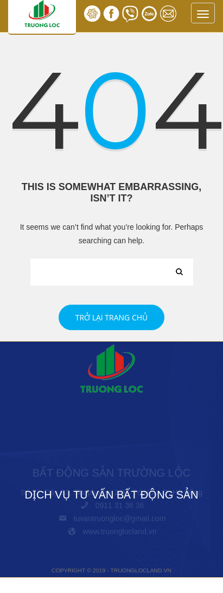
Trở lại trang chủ (111, 317)
